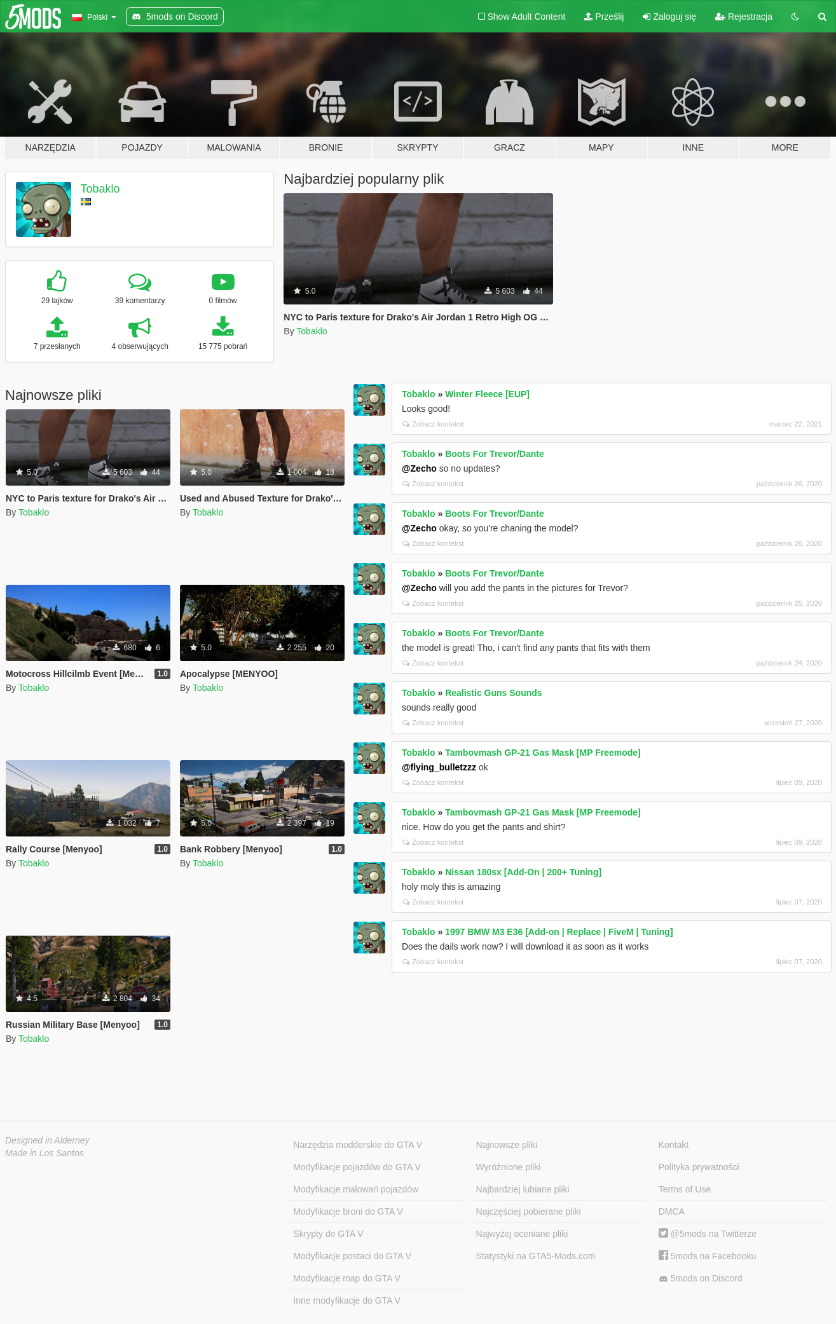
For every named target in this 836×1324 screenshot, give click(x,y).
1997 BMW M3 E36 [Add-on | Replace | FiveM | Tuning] (559, 932)
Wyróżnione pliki (508, 1167)
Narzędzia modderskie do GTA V (357, 1145)
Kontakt (674, 1145)
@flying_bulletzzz (439, 767)
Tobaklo (100, 188)
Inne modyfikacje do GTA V (347, 1300)
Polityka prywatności (699, 1167)
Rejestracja (743, 16)
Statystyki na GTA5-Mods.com (536, 1256)
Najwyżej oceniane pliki (522, 1234)
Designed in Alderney (47, 1140)
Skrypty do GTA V (328, 1234)
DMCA (672, 1211)
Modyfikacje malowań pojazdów (355, 1189)
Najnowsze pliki (506, 1145)
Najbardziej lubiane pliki (523, 1189)
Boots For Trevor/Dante (494, 454)
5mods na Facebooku (708, 1256)
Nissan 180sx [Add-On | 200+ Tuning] (523, 872)
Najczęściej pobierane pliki (528, 1211)
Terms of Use (685, 1189)
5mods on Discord (701, 1278)
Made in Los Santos (44, 1153)
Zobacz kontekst (432, 424)
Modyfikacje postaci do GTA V (352, 1256)
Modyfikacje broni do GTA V (347, 1211)
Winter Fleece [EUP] (487, 394)
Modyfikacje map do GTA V (347, 1278)
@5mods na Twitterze (708, 1233)
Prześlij (604, 16)
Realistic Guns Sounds (493, 693)
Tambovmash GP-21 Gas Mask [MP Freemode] (543, 752)
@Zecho (419, 468)
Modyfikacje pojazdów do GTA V (357, 1167)
